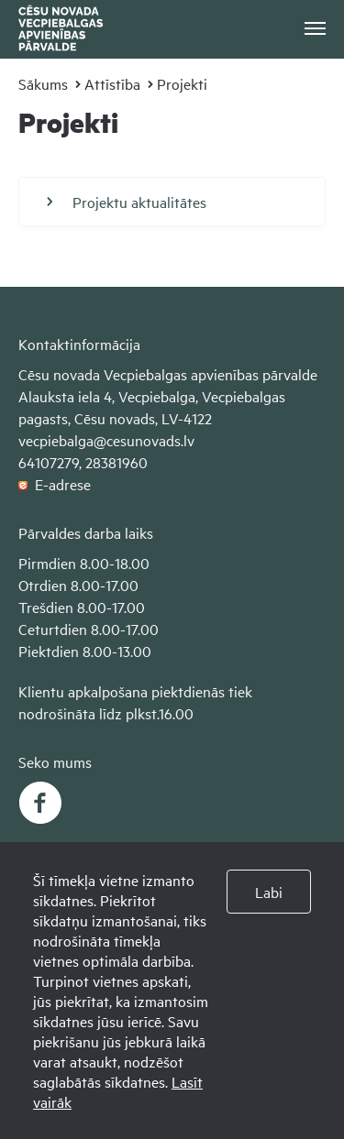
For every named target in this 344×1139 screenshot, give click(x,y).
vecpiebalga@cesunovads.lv (106, 440)
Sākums (43, 83)
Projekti (182, 83)
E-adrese (54, 484)
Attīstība (112, 83)
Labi (269, 892)
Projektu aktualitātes (126, 201)
